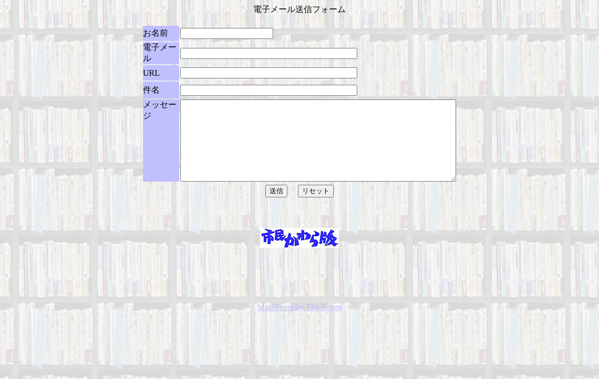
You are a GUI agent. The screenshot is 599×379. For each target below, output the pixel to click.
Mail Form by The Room (299, 340)
